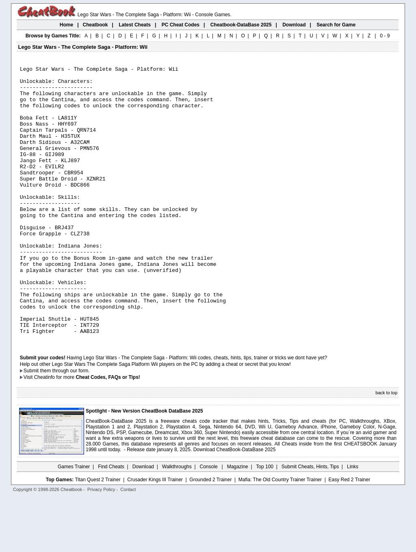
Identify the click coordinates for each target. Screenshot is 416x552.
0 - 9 (385, 36)
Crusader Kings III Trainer (155, 534)
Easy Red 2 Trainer (349, 534)
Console (209, 521)
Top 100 (264, 521)
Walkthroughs (177, 521)
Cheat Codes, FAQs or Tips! (108, 432)
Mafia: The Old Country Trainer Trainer (280, 534)
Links (352, 521)
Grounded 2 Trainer (210, 534)
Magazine (237, 521)
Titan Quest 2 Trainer (97, 534)
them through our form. (65, 425)
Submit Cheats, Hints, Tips (310, 521)
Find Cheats (111, 521)
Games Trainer (74, 521)
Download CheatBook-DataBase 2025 (234, 504)
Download (143, 521)
